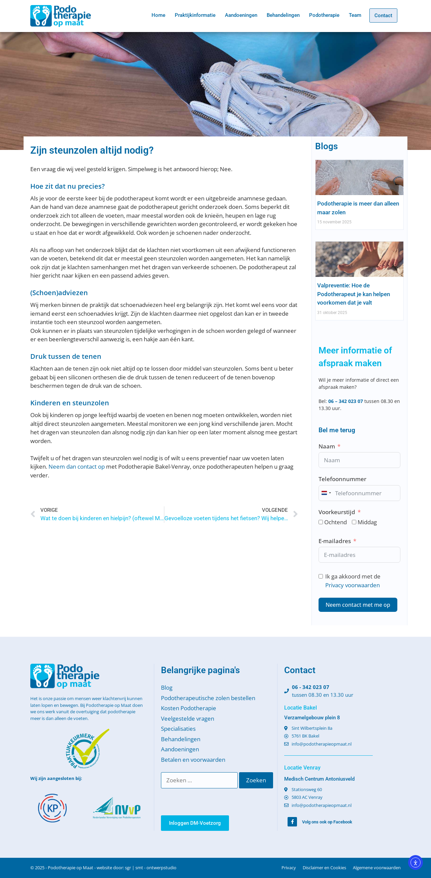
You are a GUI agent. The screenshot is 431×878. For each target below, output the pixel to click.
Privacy (288, 868)
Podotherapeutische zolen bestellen (208, 698)
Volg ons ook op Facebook (327, 821)
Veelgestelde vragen (187, 718)
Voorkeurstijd (337, 512)
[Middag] (354, 522)
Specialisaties (178, 728)
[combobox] (326, 493)
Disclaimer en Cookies (324, 868)
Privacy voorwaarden (352, 585)
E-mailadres (335, 541)
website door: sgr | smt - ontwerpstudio (136, 868)
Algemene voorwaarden (377, 868)
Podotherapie (324, 15)
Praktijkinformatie (195, 15)
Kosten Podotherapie (188, 708)
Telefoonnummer (342, 479)
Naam (327, 446)
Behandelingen (283, 15)
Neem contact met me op (358, 604)
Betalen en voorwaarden (193, 759)
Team (355, 15)
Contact (383, 15)
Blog (166, 687)
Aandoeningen (241, 15)
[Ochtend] (321, 522)
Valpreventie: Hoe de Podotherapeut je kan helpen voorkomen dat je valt (353, 294)
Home (158, 15)
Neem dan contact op (76, 466)
